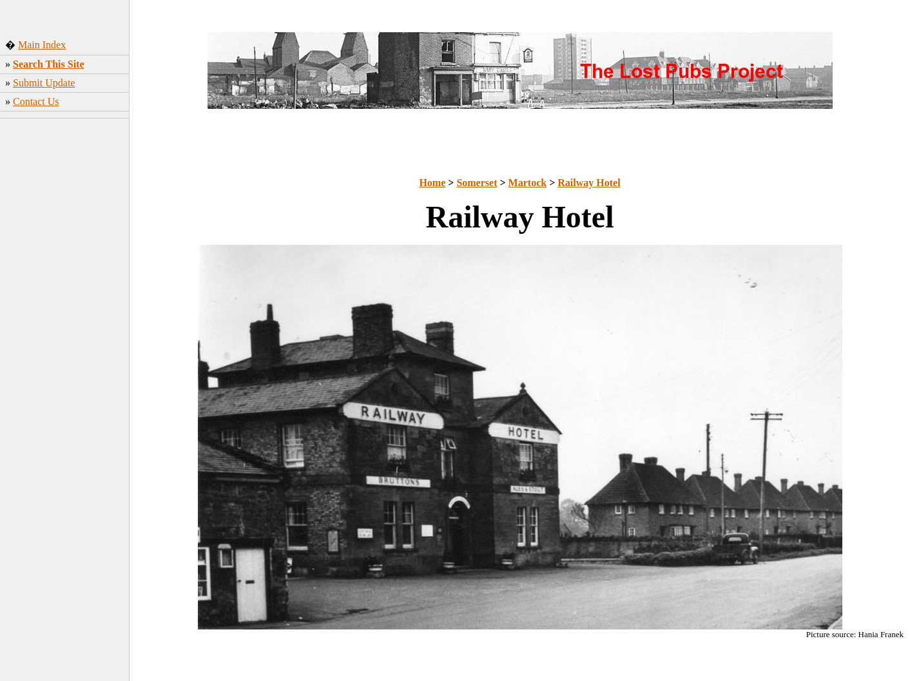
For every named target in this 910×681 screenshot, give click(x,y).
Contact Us (36, 101)
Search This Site (48, 64)
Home (432, 182)
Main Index (42, 44)
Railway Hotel (588, 182)
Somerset (476, 182)
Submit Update (44, 82)
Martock (527, 182)
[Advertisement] (65, 325)
